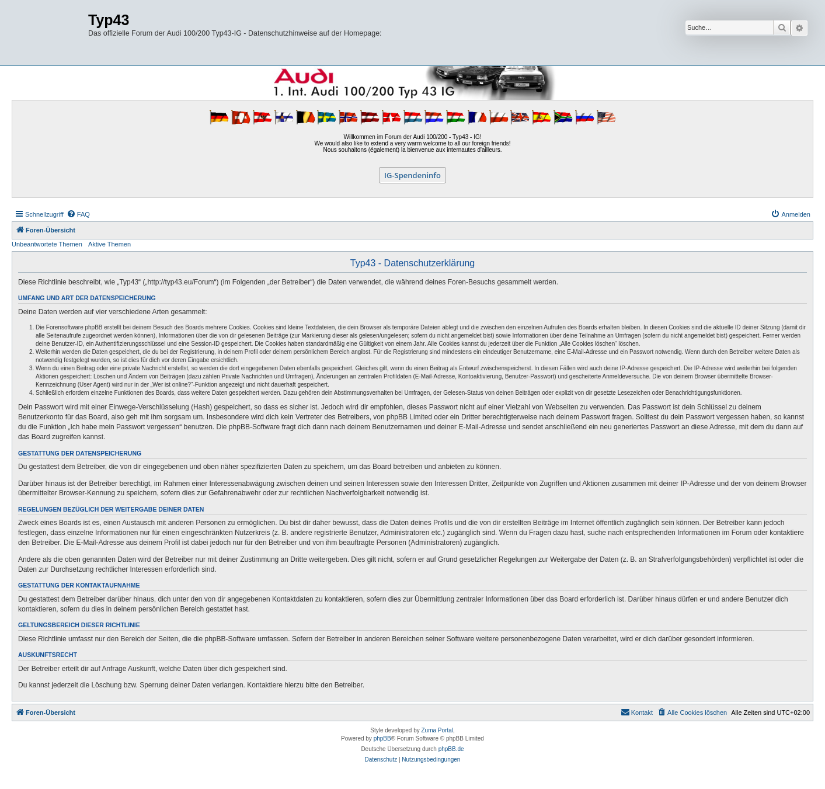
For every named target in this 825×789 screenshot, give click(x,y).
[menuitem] (78, 214)
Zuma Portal (437, 730)
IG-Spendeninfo (412, 175)
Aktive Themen (109, 244)
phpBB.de (451, 749)
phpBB (382, 738)
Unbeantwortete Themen (47, 244)
